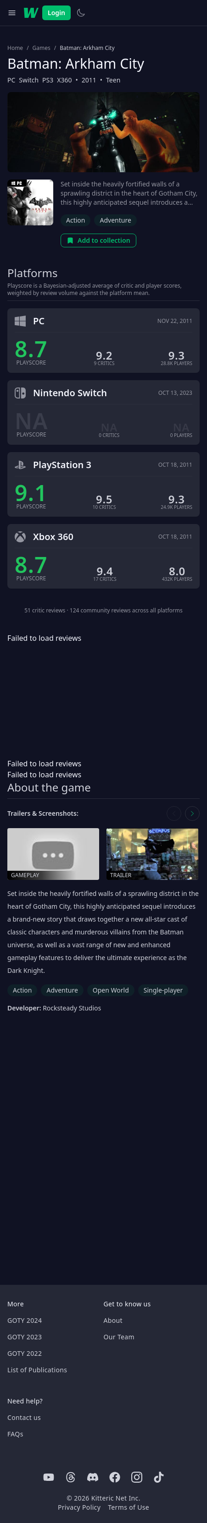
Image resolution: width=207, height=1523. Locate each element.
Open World (111, 990)
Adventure (115, 220)
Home (15, 48)
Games (41, 48)
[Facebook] (114, 1477)
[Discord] (92, 1477)
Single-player (163, 990)
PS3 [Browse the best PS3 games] (47, 80)
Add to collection (98, 240)
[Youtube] (48, 1477)
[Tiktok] (158, 1477)
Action (75, 220)
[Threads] (70, 1477)
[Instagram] (136, 1477)
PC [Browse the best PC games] (11, 80)
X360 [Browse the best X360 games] (64, 80)
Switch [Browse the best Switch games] (29, 80)
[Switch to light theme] (80, 12)
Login (56, 12)
